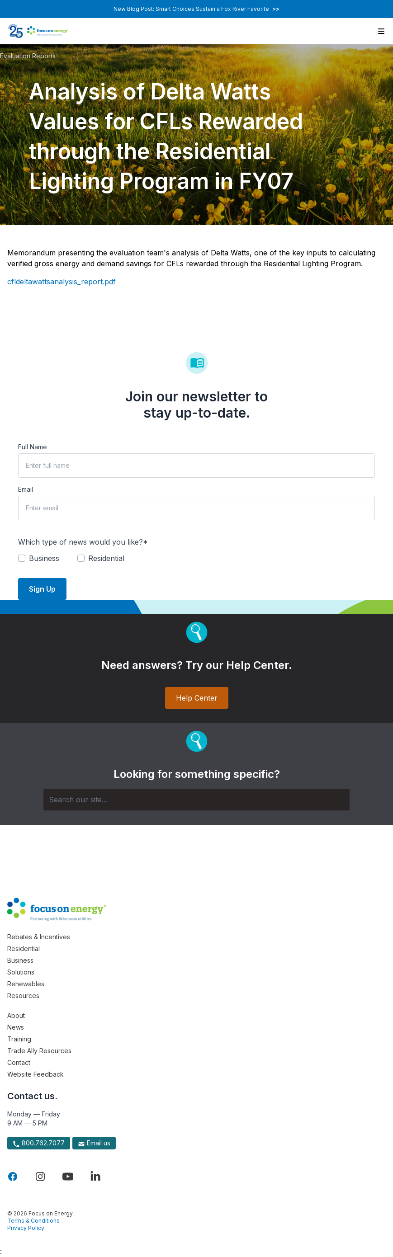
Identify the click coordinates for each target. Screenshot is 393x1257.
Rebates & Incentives (38, 937)
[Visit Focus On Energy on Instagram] (40, 1176)
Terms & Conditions (33, 1220)
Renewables (25, 984)
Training (19, 1039)
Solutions (20, 972)
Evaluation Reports (28, 56)
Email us (94, 1143)
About (16, 1015)
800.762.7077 (39, 1143)
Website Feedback (35, 1074)
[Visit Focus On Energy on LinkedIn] (95, 1176)
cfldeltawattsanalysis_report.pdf (61, 281)
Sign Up (42, 588)
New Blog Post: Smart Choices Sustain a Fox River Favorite (196, 8)
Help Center (197, 697)
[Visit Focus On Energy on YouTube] (67, 1176)
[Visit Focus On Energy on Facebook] (12, 1176)
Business (20, 960)
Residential (23, 948)
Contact (18, 1062)
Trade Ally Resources (39, 1051)
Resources (23, 995)
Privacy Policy (25, 1227)
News (15, 1027)
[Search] (196, 799)
